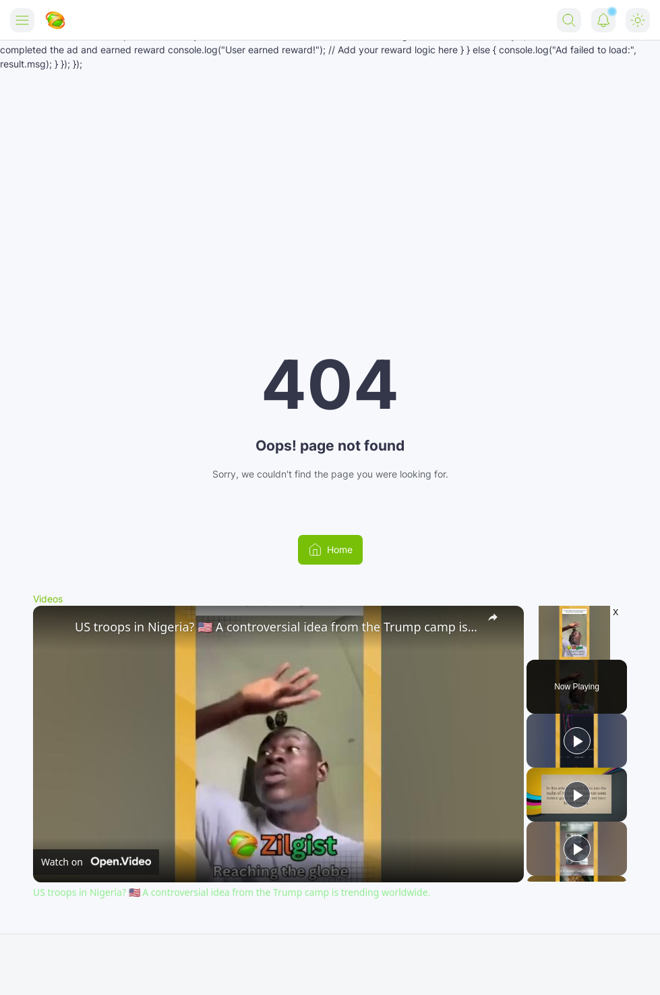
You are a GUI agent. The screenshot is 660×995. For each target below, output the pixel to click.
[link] (54, 627)
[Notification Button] (603, 20)
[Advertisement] (330, 172)
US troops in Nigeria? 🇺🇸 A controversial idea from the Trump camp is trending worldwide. (276, 627)
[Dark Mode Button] (638, 20)
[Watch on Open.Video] (96, 861)
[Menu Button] (22, 20)
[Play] (577, 740)
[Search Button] (569, 20)
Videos (48, 598)
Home (330, 549)
